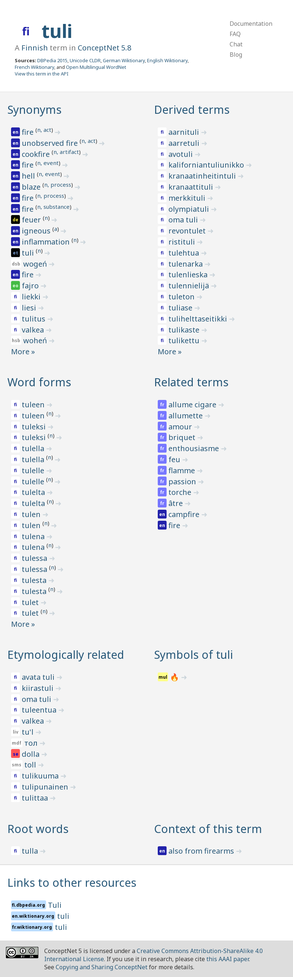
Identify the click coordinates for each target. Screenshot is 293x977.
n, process (57, 184)
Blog (236, 54)
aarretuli (184, 143)
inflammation (46, 242)
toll (31, 765)
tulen (32, 514)
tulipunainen (46, 787)
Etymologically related (65, 654)
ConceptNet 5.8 (104, 48)
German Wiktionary (124, 60)
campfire (184, 514)
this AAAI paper (227, 959)
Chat (236, 44)
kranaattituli (191, 187)
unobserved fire (51, 143)
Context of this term (208, 828)
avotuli (181, 154)
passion (183, 481)
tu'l (28, 732)
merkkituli (187, 198)
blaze (32, 187)
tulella (34, 448)
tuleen (34, 405)
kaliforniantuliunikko (207, 165)
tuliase (181, 308)
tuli (57, 30)
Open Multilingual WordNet (96, 67)
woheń (36, 340)
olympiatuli (189, 209)
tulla (31, 851)
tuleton (182, 297)
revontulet (187, 231)
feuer (32, 220)
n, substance (53, 206)
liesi (30, 308)
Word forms (39, 382)
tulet (31, 602)
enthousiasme (194, 448)
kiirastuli (38, 688)
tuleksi (35, 427)
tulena (34, 536)
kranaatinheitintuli (203, 176)
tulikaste (184, 330)
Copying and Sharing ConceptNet (101, 967)
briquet (182, 437)
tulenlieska (188, 275)
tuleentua (40, 710)
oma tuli (184, 220)
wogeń (36, 264)
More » (23, 351)
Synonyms (34, 109)
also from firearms (202, 851)
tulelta (34, 492)
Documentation (251, 24)
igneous (37, 231)
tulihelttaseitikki (198, 319)
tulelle (34, 470)
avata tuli (39, 677)
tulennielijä (189, 286)
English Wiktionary (167, 60)
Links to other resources (71, 882)
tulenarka (186, 264)
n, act (44, 129)
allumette (186, 416)
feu (175, 459)
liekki (32, 297)
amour (181, 427)
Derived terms (192, 109)
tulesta (35, 580)
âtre (176, 503)
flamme (182, 470)
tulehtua (184, 253)
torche (180, 492)
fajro (31, 286)
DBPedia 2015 (52, 60)
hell (29, 176)
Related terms (191, 382)
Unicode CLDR (85, 60)
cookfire (37, 154)
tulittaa (36, 798)
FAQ (235, 34)
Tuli (55, 905)
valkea (34, 330)
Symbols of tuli (193, 654)
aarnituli (184, 132)
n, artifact (66, 151)
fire (28, 132)
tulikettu (184, 340)
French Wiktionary (34, 67)
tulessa (35, 558)
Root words (38, 828)
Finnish (34, 48)
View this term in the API (42, 73)
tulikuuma (41, 776)
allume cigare (193, 405)
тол (31, 743)
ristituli (182, 242)
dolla (31, 754)
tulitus (34, 319)
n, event (48, 162)
